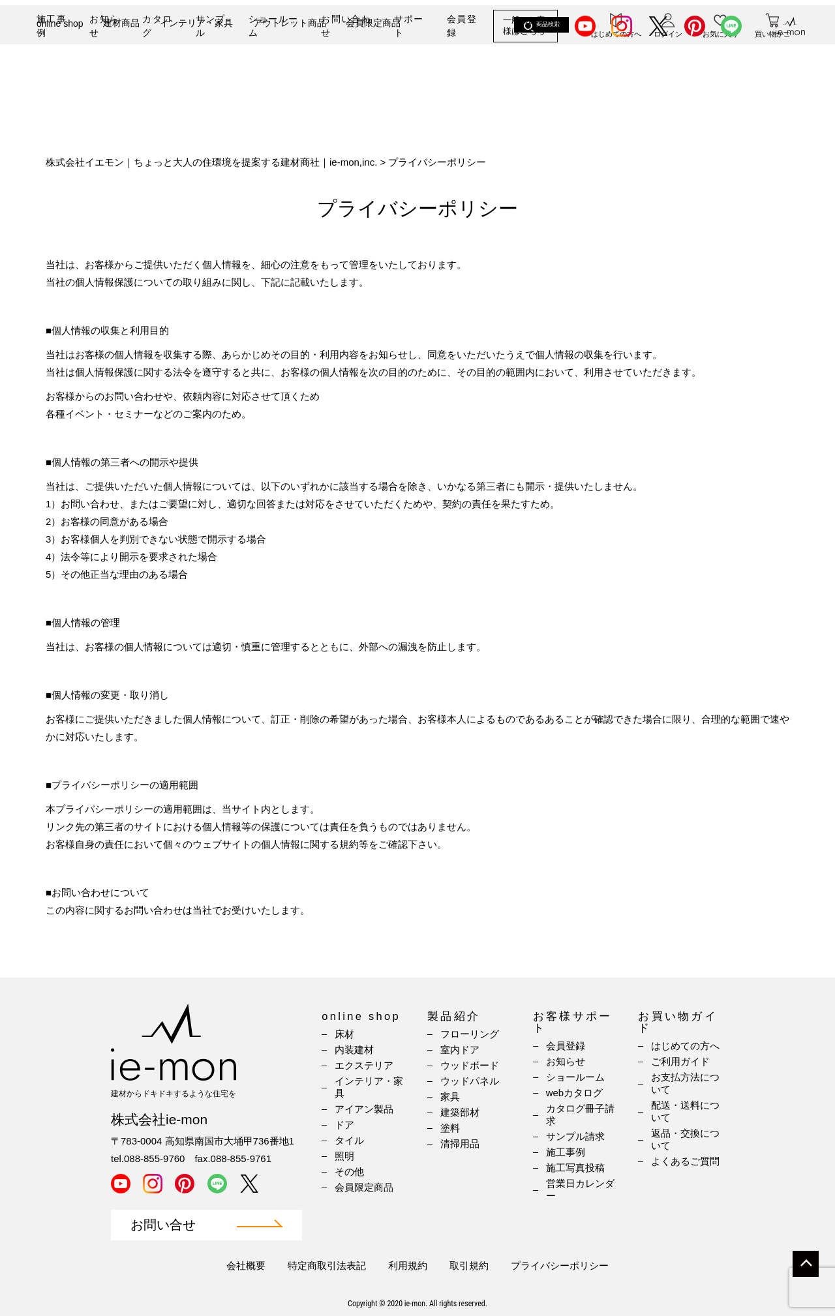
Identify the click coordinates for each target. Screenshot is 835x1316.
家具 (450, 1096)
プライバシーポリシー (560, 1265)
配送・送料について (685, 1111)
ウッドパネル (469, 1080)
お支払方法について (685, 1083)
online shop (60, 70)
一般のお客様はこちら (524, 26)
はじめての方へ (685, 1045)
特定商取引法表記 (327, 1265)
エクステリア (364, 1065)
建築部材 (459, 1112)
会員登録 (462, 26)
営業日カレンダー (580, 1189)
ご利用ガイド (680, 1061)
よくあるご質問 (685, 1161)
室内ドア (459, 1049)
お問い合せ (163, 1225)
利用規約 (407, 1265)
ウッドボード (469, 1065)
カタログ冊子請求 (580, 1114)
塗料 (450, 1127)
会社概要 (246, 1265)
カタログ (157, 26)
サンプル (211, 26)
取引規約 (469, 1265)
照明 (344, 1155)
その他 (349, 1171)
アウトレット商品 (289, 70)
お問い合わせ (346, 26)
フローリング (469, 1033)
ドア (344, 1124)
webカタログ (574, 1092)
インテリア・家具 (196, 70)
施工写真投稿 (575, 1167)
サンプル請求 (575, 1136)
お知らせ (104, 26)
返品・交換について (685, 1139)
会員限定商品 (373, 70)
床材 (344, 1033)
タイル (349, 1140)
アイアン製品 (364, 1108)
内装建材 (354, 1049)
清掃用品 (459, 1143)
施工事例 (52, 26)
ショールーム (274, 26)
